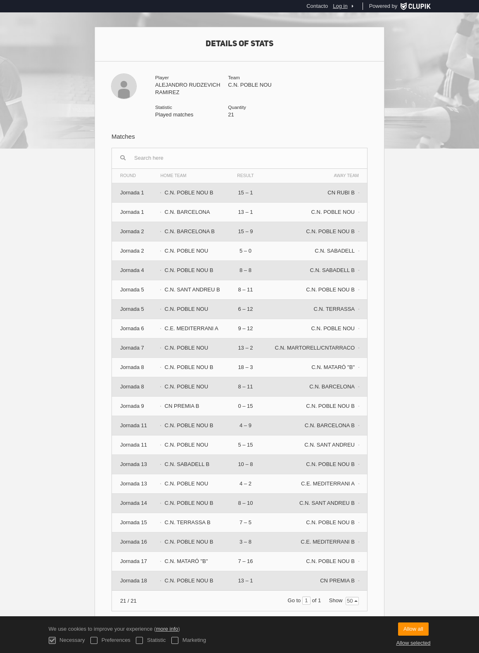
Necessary (67, 640)
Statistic (151, 640)
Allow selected (413, 643)
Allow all (413, 629)
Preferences (110, 640)
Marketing (188, 640)
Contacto (317, 6)
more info (167, 629)
